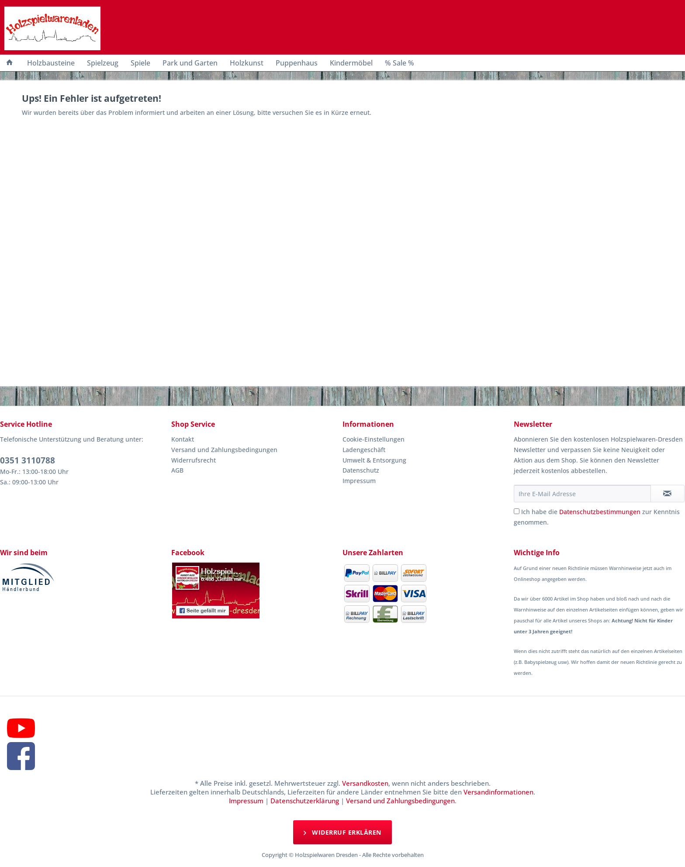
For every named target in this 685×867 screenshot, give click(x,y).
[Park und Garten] (190, 63)
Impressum (359, 481)
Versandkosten (365, 783)
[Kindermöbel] (351, 63)
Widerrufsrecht (193, 460)
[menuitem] (9, 63)
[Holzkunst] (247, 63)
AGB (177, 470)
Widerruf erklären (342, 832)
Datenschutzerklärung (304, 800)
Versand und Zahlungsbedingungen (224, 450)
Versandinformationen (498, 792)
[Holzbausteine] (51, 63)
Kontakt (182, 439)
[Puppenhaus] (297, 63)
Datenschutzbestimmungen (599, 512)
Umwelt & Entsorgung (374, 460)
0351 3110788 (27, 460)
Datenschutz (360, 470)
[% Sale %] (399, 63)
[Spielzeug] (103, 63)
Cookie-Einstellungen (373, 439)
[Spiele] (140, 63)
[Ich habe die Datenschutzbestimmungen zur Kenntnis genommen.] (516, 511)
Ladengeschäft (363, 450)
